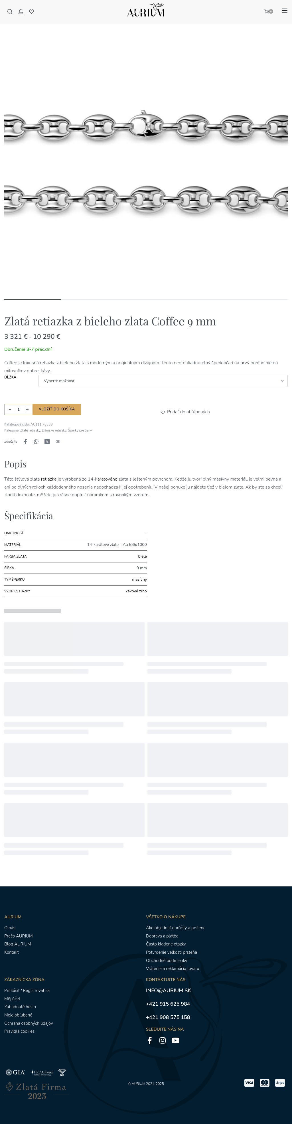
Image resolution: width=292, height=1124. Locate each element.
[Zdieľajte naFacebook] (25, 441)
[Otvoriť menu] (284, 10)
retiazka (48, 479)
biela (142, 556)
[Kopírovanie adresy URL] (57, 441)
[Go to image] (32, 299)
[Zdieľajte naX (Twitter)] (47, 441)
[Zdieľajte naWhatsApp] (36, 441)
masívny (139, 579)
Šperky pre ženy (80, 430)
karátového (106, 479)
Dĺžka (10, 377)
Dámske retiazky (54, 430)
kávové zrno (136, 591)
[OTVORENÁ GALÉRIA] (146, 151)
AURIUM (138, 1084)
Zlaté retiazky (30, 430)
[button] (163, 412)
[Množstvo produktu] (18, 409)
